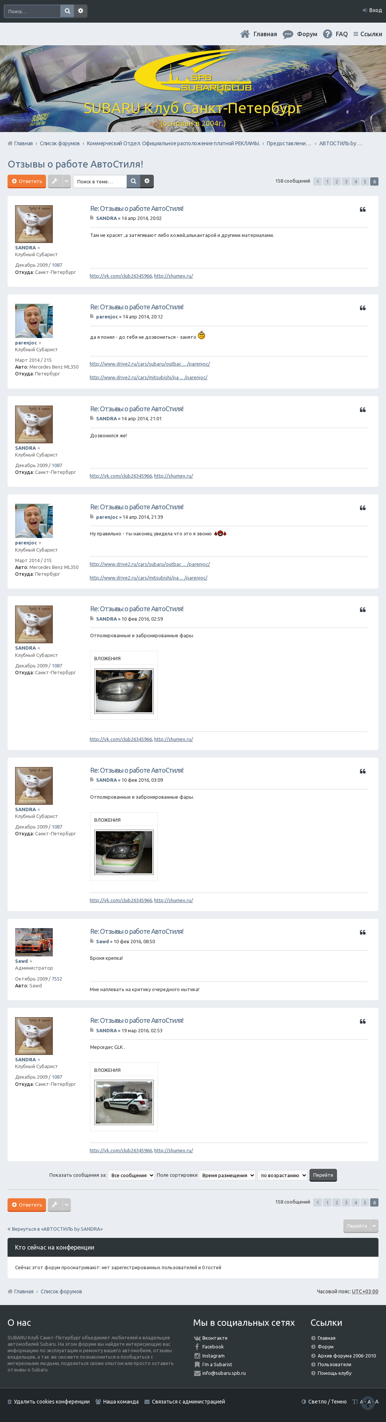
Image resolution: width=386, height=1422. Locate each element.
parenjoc (26, 342)
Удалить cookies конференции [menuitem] (52, 1402)
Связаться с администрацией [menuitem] (188, 1402)
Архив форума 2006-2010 (347, 1355)
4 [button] (355, 181)
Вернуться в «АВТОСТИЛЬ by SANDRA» (57, 1228)
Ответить (30, 181)
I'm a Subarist (217, 1364)
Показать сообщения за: (102, 1175)
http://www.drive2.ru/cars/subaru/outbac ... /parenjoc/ (150, 363)
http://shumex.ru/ (173, 275)
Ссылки (371, 34)
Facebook (213, 1346)
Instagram (213, 1355)
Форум (326, 1346)
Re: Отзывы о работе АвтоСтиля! (136, 208)
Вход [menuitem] (375, 10)
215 (48, 360)
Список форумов (61, 1291)
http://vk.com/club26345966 (121, 275)
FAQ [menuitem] (342, 34)
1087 (57, 264)
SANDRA (25, 247)
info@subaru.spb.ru (224, 1373)
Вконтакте (215, 1338)
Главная (265, 34)
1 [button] (327, 181)
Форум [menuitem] (307, 34)
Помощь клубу (334, 1373)
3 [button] (346, 181)
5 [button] (365, 181)
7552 (57, 978)
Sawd (21, 961)
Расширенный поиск (80, 11)
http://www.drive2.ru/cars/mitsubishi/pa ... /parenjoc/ (148, 377)
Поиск (67, 11)
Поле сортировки (206, 1175)
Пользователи (334, 1364)
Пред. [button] (317, 181)
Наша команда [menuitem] (121, 1402)
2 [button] (336, 181)
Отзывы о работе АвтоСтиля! (75, 163)
